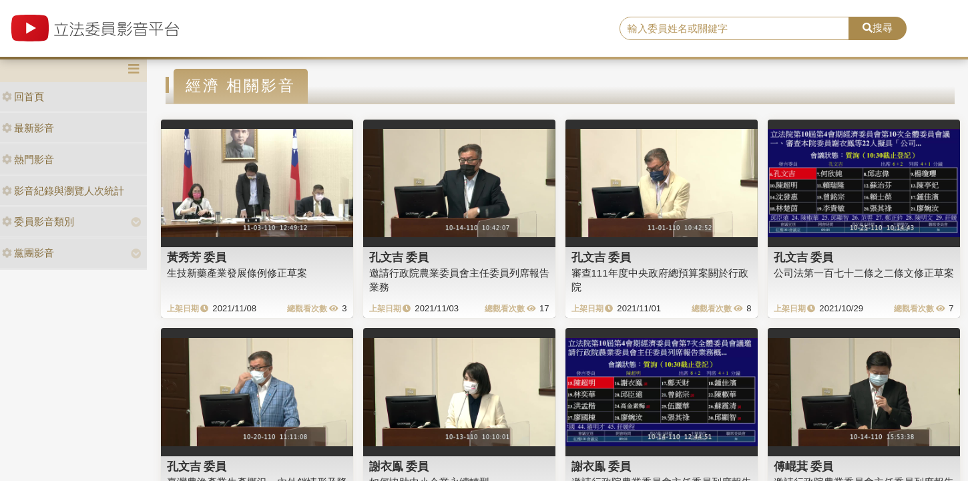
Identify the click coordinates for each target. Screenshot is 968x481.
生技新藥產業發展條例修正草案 (237, 273)
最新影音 (28, 128)
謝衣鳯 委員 (399, 466)
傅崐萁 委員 (804, 466)
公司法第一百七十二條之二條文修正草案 (864, 273)
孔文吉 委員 (399, 257)
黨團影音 (28, 253)
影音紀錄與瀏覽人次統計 (63, 190)
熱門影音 (28, 159)
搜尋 (878, 27)
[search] (734, 29)
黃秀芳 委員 (197, 257)
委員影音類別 (38, 221)
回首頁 (23, 96)
